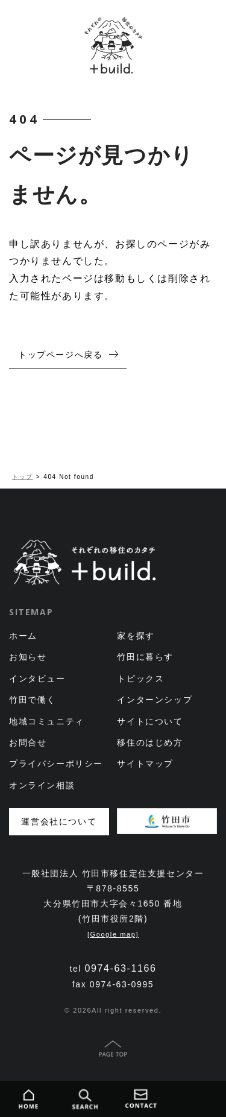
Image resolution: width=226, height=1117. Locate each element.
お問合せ (27, 742)
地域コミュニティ (46, 721)
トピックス (140, 678)
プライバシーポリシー (56, 763)
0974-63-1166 (121, 968)
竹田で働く (32, 699)
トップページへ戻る (60, 354)
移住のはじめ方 (150, 742)
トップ (22, 476)
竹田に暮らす (145, 657)
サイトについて (150, 721)
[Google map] (113, 934)
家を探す (135, 636)
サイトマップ (145, 763)
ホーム (23, 636)
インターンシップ (154, 699)
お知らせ (27, 657)
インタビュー (37, 678)
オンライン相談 (42, 785)
